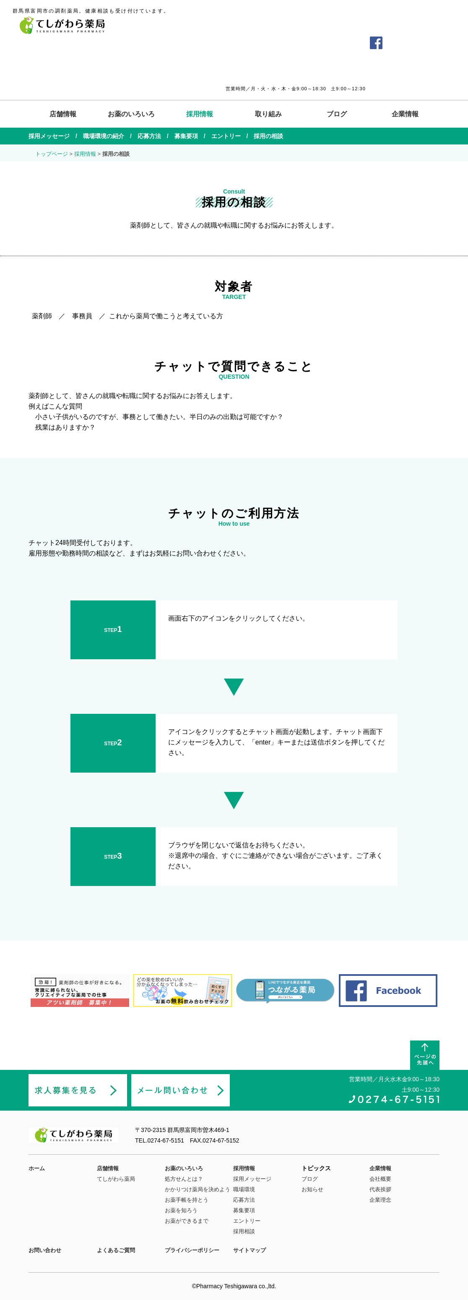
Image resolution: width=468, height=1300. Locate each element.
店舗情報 (62, 114)
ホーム (37, 1168)
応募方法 (149, 136)
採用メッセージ (49, 136)
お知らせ (312, 1189)
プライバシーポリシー (192, 1250)
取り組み (268, 114)
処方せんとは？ (184, 1179)
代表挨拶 (380, 1189)
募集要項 (186, 136)
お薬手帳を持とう (186, 1200)
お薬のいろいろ (131, 114)
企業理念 (380, 1200)
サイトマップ (249, 1250)
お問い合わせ (345, 42)
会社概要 (380, 1179)
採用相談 (244, 1231)
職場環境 (244, 1189)
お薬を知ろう (181, 1210)
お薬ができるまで (186, 1221)
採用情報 (199, 114)
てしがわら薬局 (116, 1179)
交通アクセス (256, 42)
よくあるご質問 (301, 42)
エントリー (226, 136)
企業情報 (405, 114)
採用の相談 (268, 136)
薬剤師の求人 (419, 43)
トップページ (51, 154)
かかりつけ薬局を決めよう (197, 1189)
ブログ (337, 114)
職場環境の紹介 (103, 136)
